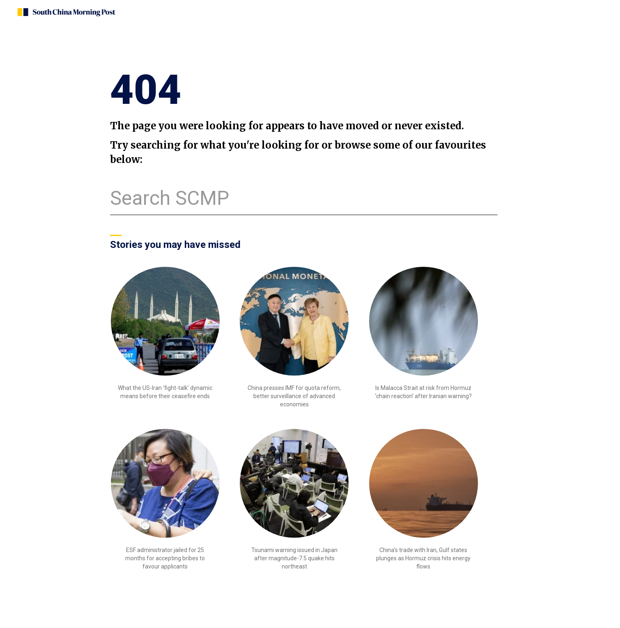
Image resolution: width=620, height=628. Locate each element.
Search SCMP (169, 198)
